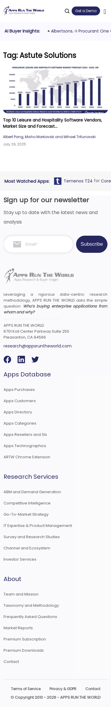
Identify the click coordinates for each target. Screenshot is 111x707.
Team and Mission (21, 594)
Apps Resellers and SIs (25, 434)
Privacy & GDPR (62, 688)
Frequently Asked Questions (30, 616)
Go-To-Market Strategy (26, 514)
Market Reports (18, 628)
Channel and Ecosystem (27, 548)
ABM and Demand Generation (32, 492)
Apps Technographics (25, 446)
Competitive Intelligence (27, 503)
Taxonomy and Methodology (31, 605)
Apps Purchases (19, 389)
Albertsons (63, 31)
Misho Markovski (39, 136)
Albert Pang (13, 136)
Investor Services (20, 559)
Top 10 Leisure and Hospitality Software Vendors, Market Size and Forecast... (52, 123)
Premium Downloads (24, 650)
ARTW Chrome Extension (27, 457)
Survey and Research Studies (32, 537)
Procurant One (95, 31)
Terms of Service (26, 688)
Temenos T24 (79, 181)
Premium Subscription (25, 639)
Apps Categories (20, 423)
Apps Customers (20, 401)
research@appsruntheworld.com (38, 346)
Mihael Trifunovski (80, 136)
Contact (11, 661)
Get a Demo (85, 10)
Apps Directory (18, 412)
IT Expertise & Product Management (38, 525)
